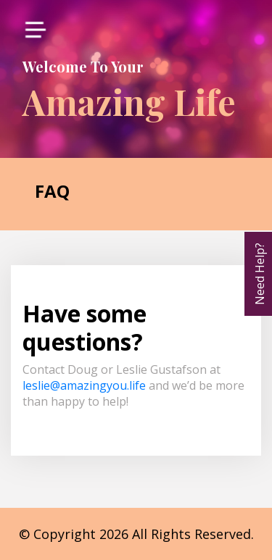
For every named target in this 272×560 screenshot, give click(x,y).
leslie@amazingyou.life (84, 385)
